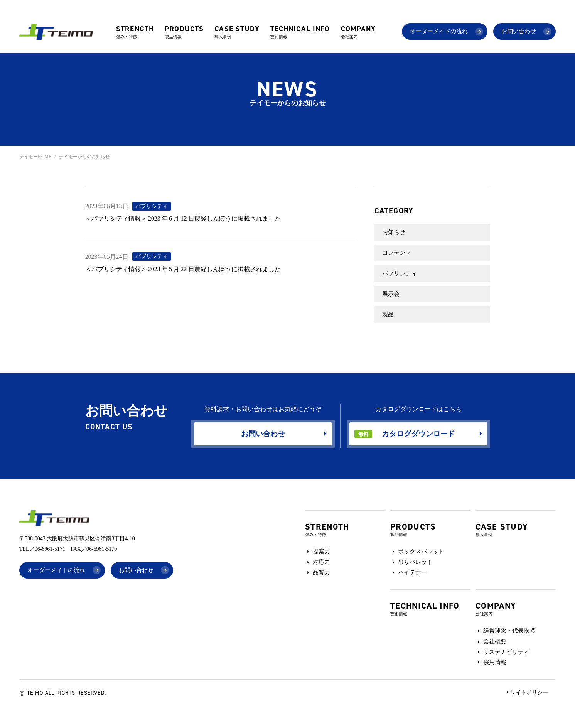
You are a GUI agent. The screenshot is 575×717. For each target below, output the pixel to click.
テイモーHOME (35, 156)
